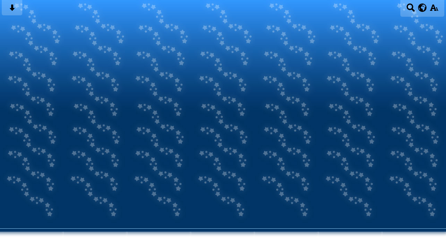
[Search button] (411, 10)
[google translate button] (422, 7)
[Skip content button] (12, 10)
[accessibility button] (434, 10)
